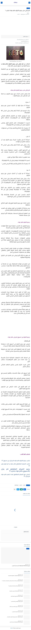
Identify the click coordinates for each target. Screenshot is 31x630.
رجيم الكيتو (16, 485)
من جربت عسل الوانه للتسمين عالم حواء (16, 591)
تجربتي (21, 485)
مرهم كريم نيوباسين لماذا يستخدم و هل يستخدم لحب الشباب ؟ (12, 580)
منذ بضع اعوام (27, 564)
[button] (24, 489)
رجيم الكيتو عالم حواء (24, 41)
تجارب (28, 8)
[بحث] (1, 3)
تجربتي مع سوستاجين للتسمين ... (17, 611)
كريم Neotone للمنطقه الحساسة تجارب (21, 565)
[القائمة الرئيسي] (29, 3)
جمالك (15, 2)
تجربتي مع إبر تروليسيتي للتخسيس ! (17, 601)
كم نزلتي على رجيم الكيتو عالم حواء (22, 39)
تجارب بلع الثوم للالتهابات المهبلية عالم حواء (15, 575)
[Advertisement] (15, 26)
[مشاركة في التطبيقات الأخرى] (14, 489)
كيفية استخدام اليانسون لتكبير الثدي (17, 596)
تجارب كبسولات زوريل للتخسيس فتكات (16, 606)
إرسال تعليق (26, 531)
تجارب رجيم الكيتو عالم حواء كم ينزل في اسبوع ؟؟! (16, 461)
